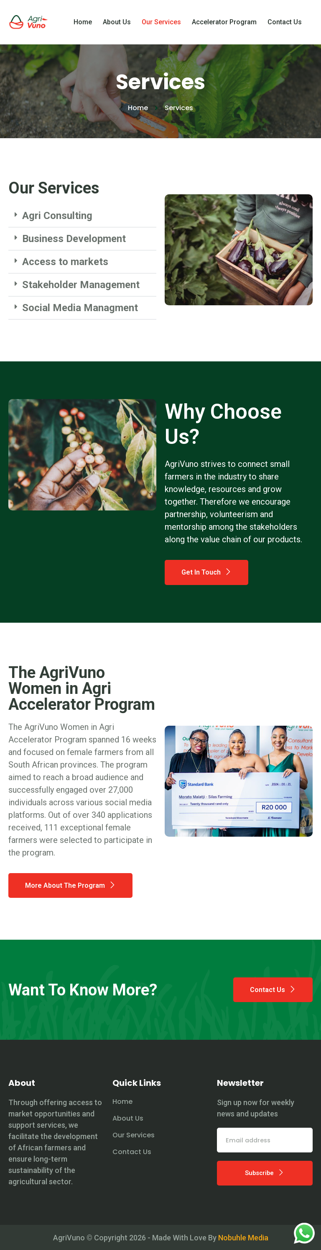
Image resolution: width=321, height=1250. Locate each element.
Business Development (74, 239)
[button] (82, 215)
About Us (117, 28)
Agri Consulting (57, 216)
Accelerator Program (224, 28)
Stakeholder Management (81, 285)
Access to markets (65, 262)
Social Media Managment (80, 308)
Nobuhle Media (243, 1245)
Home (83, 28)
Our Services (161, 28)
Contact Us (285, 28)
